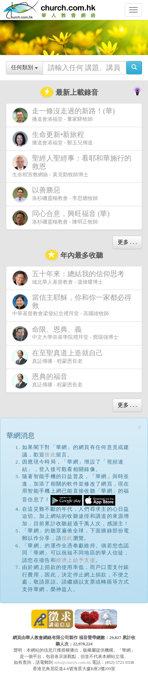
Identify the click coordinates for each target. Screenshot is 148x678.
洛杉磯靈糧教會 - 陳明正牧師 (62, 218)
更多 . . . (127, 242)
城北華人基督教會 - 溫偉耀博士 (69, 278)
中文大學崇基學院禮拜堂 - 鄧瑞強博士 (65, 333)
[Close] (139, 427)
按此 (50, 455)
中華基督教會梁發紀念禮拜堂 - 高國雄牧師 (71, 305)
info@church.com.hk (72, 662)
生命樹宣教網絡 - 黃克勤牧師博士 (71, 165)
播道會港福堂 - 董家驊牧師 (65, 115)
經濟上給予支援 (76, 560)
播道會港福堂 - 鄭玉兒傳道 (52, 139)
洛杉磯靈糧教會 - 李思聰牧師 (55, 194)
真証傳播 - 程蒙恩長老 (59, 357)
